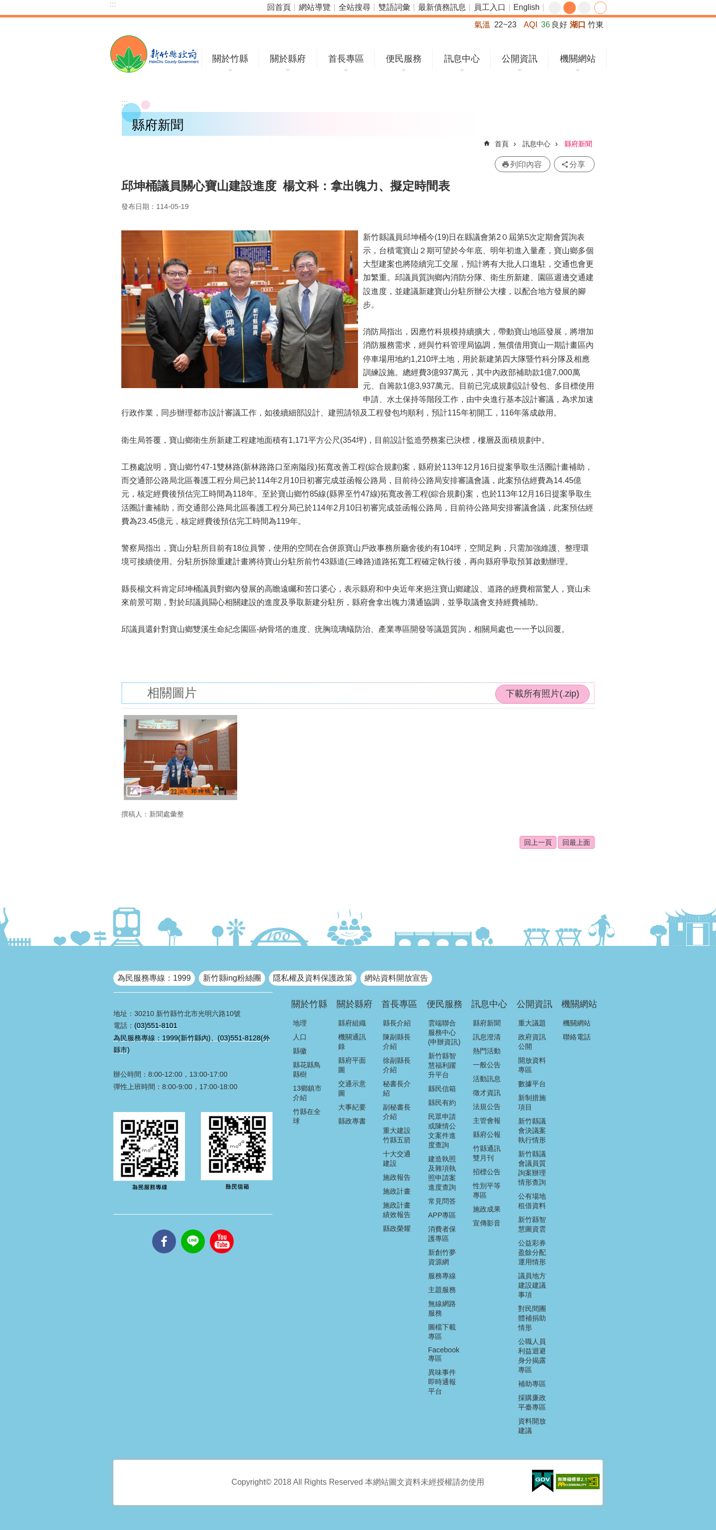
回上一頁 (538, 842)
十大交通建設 (397, 1158)
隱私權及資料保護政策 (313, 978)
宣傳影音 (487, 1223)
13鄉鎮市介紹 (307, 1093)
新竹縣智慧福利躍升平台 (442, 1065)
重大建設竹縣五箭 (397, 1135)
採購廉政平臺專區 (532, 1402)
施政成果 (487, 1209)
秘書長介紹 (397, 1088)
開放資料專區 (532, 1065)
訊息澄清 (487, 1037)
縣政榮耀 (397, 1228)
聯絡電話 (577, 1037)
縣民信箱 (442, 1089)
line (193, 1229)
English (526, 7)
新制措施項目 (532, 1102)
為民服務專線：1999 (154, 978)
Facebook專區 (443, 1354)
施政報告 (397, 1177)
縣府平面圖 (352, 1065)
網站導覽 (315, 7)
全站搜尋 (354, 7)
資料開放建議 (532, 1425)
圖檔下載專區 (442, 1331)
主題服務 (442, 1290)
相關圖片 (172, 693)
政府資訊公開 (532, 1041)
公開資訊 (519, 59)
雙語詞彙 (394, 7)
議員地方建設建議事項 (532, 1285)
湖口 (578, 24)
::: (112, 4)
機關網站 (578, 59)
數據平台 (532, 1084)
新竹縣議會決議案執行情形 (532, 1130)
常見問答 (442, 1201)
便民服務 (404, 59)
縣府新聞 (578, 144)
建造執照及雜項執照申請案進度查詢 (442, 1173)
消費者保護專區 (442, 1233)
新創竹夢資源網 (442, 1257)
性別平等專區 (487, 1190)
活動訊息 (487, 1079)
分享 (600, 7)
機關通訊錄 (352, 1041)
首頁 (502, 144)
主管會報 (487, 1120)
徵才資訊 (487, 1093)
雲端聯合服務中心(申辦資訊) (444, 1032)
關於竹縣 (230, 59)
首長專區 (346, 59)
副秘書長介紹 (397, 1112)
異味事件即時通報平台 (442, 1381)
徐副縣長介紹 (397, 1065)
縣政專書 (352, 1121)
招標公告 (487, 1172)
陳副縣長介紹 (397, 1041)
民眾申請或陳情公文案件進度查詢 (442, 1131)
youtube (221, 1229)
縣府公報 (487, 1134)
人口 (300, 1037)
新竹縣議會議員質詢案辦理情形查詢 (532, 1168)
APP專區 (442, 1215)
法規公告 (487, 1107)
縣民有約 (442, 1103)
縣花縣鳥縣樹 (307, 1069)
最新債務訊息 (442, 7)
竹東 (596, 24)
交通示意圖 (352, 1088)
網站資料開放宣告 (396, 978)
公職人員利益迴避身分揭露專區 (532, 1355)
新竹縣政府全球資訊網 (154, 54)
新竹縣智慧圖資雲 (532, 1224)
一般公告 (487, 1065)
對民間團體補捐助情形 (532, 1318)
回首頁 (279, 7)
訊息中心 (462, 59)
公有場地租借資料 (532, 1201)
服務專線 (442, 1276)
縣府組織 (352, 1023)
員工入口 (490, 7)
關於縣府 (288, 59)
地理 (300, 1023)
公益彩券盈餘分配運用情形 (532, 1252)
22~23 (505, 24)
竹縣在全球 (307, 1116)
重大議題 (532, 1023)
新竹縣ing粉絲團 (232, 978)
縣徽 (300, 1051)
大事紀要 (352, 1107)
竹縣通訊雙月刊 (487, 1153)
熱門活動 (487, 1051)
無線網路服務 (442, 1308)
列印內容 (526, 164)
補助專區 (532, 1384)
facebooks (164, 1229)
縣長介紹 (397, 1023)
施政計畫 (397, 1191)
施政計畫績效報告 (397, 1210)
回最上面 (576, 842)
